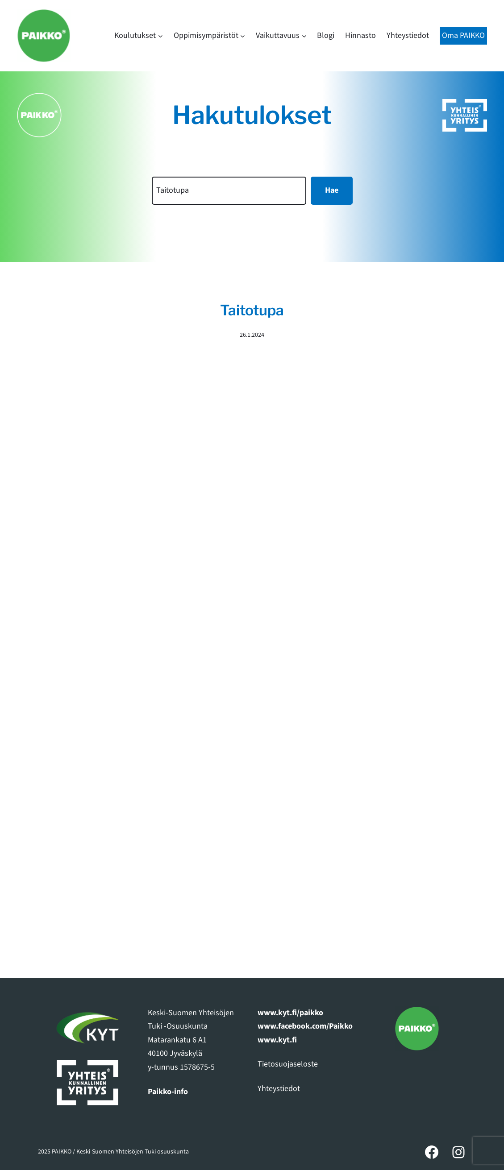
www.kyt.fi (277, 1040)
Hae (331, 190)
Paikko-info (168, 1091)
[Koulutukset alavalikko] (160, 35)
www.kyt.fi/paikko (290, 1012)
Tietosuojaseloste (288, 1064)
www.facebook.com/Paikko (305, 1026)
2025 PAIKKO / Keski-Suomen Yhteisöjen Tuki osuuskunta (113, 1151)
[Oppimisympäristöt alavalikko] (242, 35)
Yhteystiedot (279, 1088)
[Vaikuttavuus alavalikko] (304, 35)
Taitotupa (252, 310)
